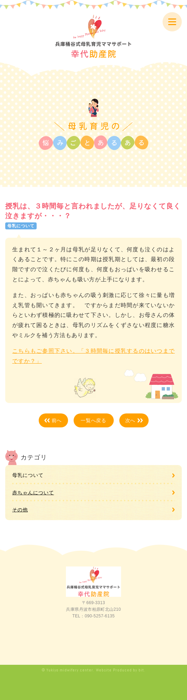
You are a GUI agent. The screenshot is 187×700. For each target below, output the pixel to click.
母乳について (28, 475)
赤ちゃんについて (33, 492)
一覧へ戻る (94, 420)
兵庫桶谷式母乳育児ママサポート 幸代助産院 (93, 36)
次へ (130, 420)
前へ (57, 420)
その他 (20, 509)
